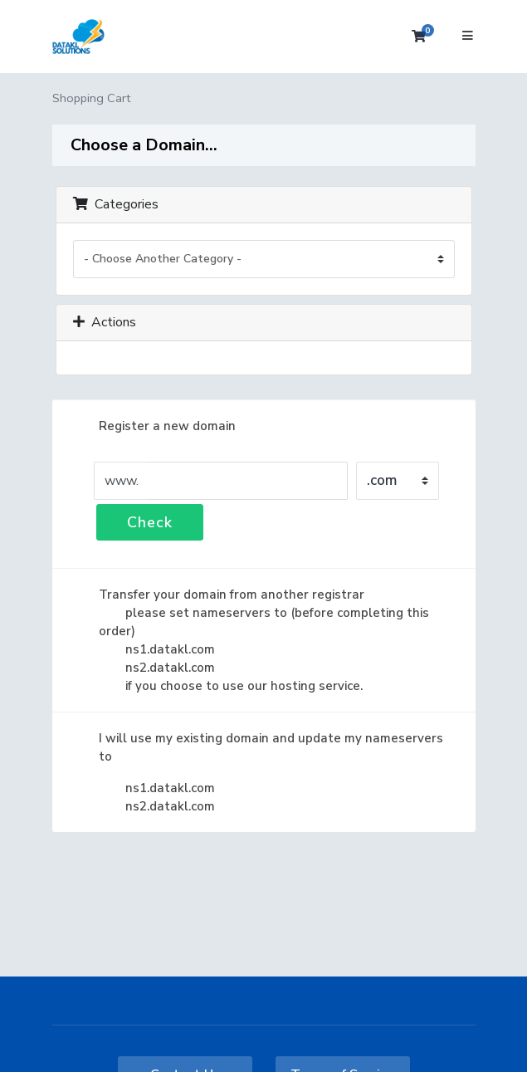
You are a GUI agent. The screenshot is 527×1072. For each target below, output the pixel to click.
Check (150, 522)
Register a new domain (154, 426)
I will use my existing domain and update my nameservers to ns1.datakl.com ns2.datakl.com (257, 772)
